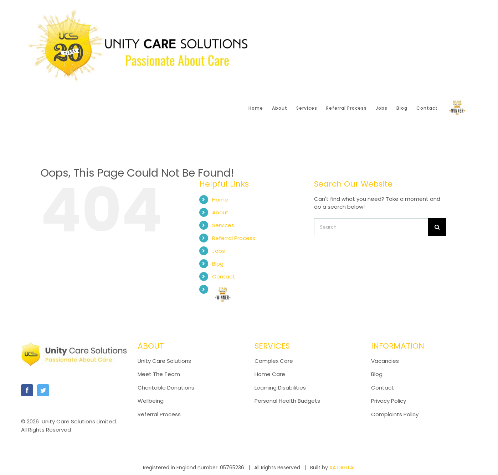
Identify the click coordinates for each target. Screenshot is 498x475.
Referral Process (233, 238)
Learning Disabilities (280, 387)
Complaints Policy (395, 414)
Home (220, 199)
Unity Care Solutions (164, 361)
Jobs (218, 251)
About (220, 212)
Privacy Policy (388, 400)
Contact (223, 276)
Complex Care (274, 361)
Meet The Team (159, 374)
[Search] (437, 227)
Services (223, 225)
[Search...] (371, 227)
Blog (218, 263)
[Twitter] (43, 390)
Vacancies (385, 361)
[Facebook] (27, 390)
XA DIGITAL (342, 467)
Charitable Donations (166, 387)
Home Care (270, 374)
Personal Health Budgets (287, 400)
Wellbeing (151, 400)
